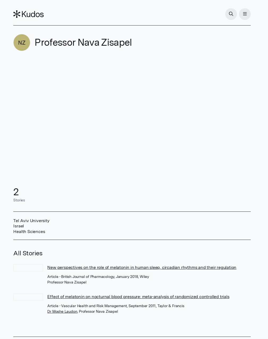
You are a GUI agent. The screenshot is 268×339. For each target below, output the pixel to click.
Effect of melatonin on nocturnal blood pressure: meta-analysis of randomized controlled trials (138, 296)
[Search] (231, 14)
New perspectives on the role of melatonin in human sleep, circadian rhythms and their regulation (141, 267)
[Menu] (245, 14)
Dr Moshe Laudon (62, 311)
